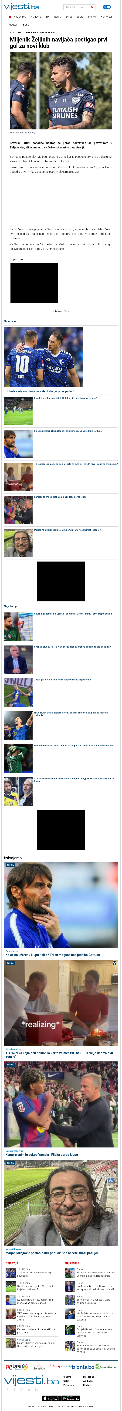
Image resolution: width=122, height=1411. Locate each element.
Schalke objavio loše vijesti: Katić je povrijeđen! (40, 391)
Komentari (106, 16)
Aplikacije (88, 1381)
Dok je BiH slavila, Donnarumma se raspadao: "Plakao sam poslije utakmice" (73, 745)
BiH (47, 16)
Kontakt (87, 1385)
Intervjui (92, 16)
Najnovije (36, 16)
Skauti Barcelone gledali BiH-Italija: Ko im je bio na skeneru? (65, 398)
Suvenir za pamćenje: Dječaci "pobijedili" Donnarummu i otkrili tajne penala (73, 613)
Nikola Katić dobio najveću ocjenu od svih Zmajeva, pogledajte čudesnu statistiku (71, 714)
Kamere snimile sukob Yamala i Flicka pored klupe (60, 497)
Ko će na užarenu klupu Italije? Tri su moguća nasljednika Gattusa (68, 431)
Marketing (88, 1377)
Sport (80, 16)
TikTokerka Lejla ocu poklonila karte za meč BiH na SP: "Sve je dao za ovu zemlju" (76, 464)
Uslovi (66, 1381)
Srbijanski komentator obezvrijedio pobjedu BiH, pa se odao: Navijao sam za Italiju (74, 779)
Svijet (69, 16)
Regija (57, 16)
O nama (67, 1377)
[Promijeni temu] (107, 7)
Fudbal (10, 865)
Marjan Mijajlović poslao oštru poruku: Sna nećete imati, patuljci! (67, 530)
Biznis (26, 24)
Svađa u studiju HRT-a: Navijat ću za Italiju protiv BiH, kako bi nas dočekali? (72, 646)
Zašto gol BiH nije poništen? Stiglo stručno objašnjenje (62, 679)
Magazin (13, 24)
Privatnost (69, 1385)
